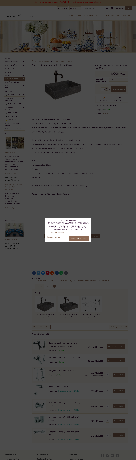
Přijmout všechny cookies (79, 238)
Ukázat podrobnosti (53, 237)
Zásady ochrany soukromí (55, 232)
